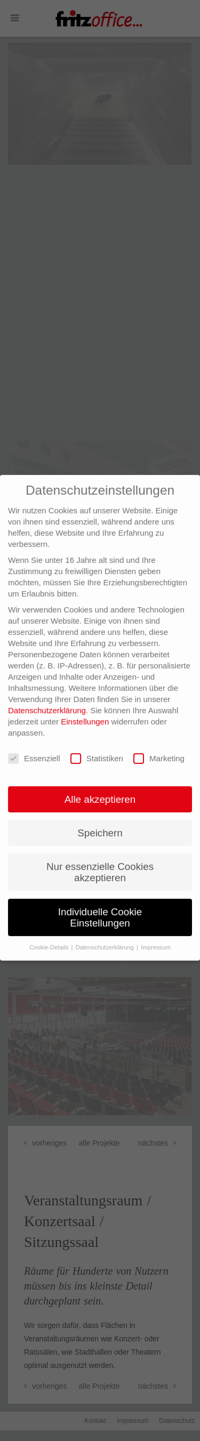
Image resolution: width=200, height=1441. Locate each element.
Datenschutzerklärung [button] (106, 931)
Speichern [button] (99, 816)
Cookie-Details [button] (49, 931)
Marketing (159, 742)
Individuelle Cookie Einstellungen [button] (100, 901)
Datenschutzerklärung (47, 693)
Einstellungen (85, 705)
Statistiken (96, 742)
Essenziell (34, 742)
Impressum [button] (156, 931)
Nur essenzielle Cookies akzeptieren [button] (100, 855)
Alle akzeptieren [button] (100, 782)
